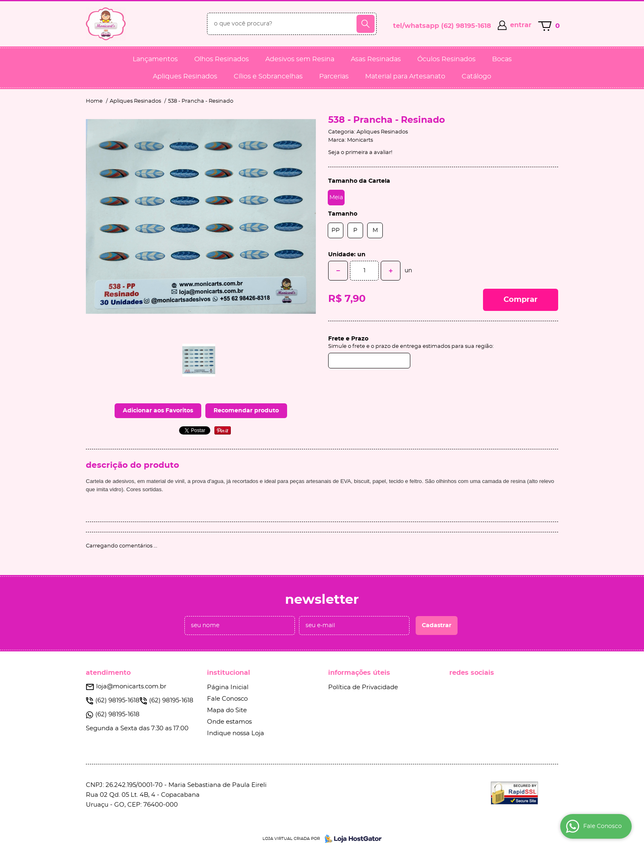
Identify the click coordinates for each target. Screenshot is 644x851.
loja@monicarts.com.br (131, 686)
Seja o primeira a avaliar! (360, 152)
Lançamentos (155, 59)
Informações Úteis (359, 672)
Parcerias (334, 76)
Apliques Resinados (185, 76)
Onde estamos (229, 722)
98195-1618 (466, 26)
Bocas (502, 59)
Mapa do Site (227, 710)
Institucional (228, 672)
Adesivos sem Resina (299, 59)
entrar (520, 25)
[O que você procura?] (365, 24)
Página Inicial (227, 687)
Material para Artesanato (405, 76)
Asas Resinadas (376, 59)
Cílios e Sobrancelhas (268, 76)
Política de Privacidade (363, 687)
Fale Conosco (227, 699)
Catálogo (476, 76)
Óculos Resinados (446, 59)
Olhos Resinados (221, 59)
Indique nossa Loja (235, 733)
